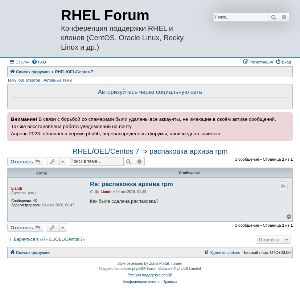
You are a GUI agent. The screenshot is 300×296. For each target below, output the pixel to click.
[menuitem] (39, 62)
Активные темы (58, 80)
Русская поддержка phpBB (150, 275)
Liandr (16, 188)
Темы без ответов (23, 80)
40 (35, 201)
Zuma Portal (159, 264)
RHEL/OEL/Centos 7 (105, 151)
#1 (92, 192)
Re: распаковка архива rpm (131, 184)
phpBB (137, 269)
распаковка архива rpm (188, 151)
